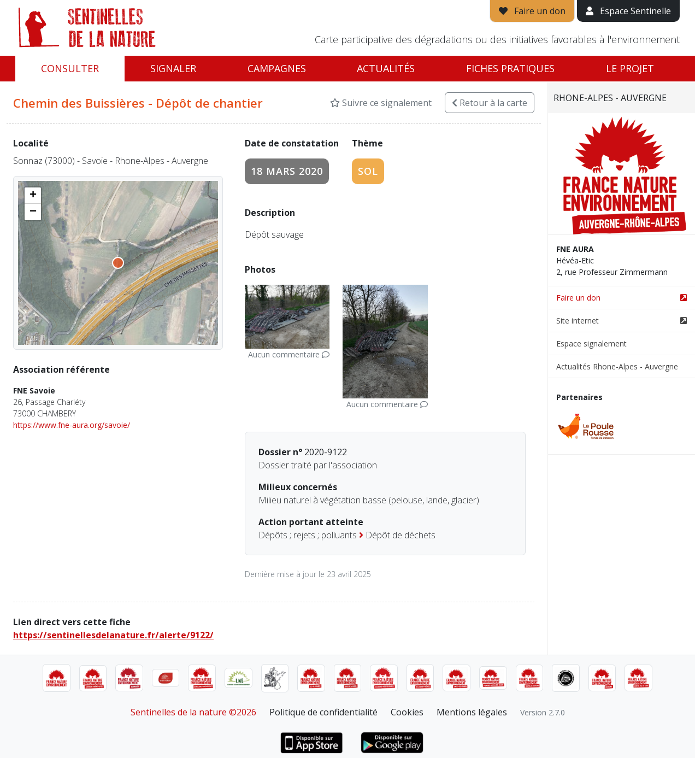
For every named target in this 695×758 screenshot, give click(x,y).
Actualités (386, 68)
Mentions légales (472, 712)
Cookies (407, 712)
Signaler (173, 68)
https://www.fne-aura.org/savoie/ (71, 425)
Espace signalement (591, 343)
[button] (33, 195)
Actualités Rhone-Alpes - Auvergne (617, 366)
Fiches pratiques (510, 68)
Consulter (70, 68)
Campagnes (277, 68)
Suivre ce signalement (381, 103)
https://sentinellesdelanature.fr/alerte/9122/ (113, 635)
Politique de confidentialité (323, 712)
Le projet (630, 68)
